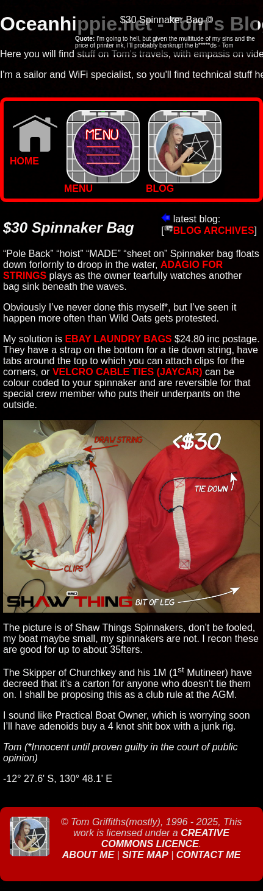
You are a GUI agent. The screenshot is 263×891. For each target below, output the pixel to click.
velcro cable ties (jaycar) (127, 372)
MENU (102, 184)
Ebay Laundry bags (118, 339)
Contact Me (208, 855)
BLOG (184, 184)
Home (34, 156)
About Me (89, 855)
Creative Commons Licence (165, 838)
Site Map (145, 855)
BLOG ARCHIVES (209, 230)
